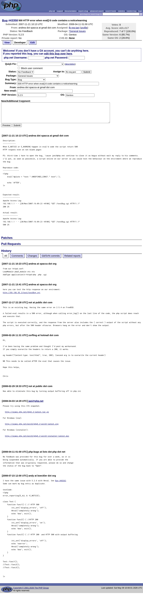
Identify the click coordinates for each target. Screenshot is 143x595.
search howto (110, 11)
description (70, 64)
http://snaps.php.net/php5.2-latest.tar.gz (27, 412)
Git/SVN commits (51, 255)
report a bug (83, 11)
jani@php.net (35, 401)
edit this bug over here (58, 53)
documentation (71, 11)
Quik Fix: (11, 64)
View (7, 42)
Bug (5, 20)
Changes (32, 255)
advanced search (97, 11)
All (5, 255)
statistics (121, 11)
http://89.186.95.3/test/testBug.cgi (21, 292)
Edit (32, 42)
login (140, 11)
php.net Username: (15, 57)
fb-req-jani (74, 27)
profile (84, 27)
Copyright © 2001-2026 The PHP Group (31, 588)
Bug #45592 (60, 480)
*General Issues (77, 31)
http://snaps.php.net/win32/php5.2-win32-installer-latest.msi (37, 436)
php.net (52, 11)
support (60, 11)
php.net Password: (56, 57)
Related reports (72, 255)
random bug (131, 11)
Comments (17, 255)
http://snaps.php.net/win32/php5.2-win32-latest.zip (31, 424)
